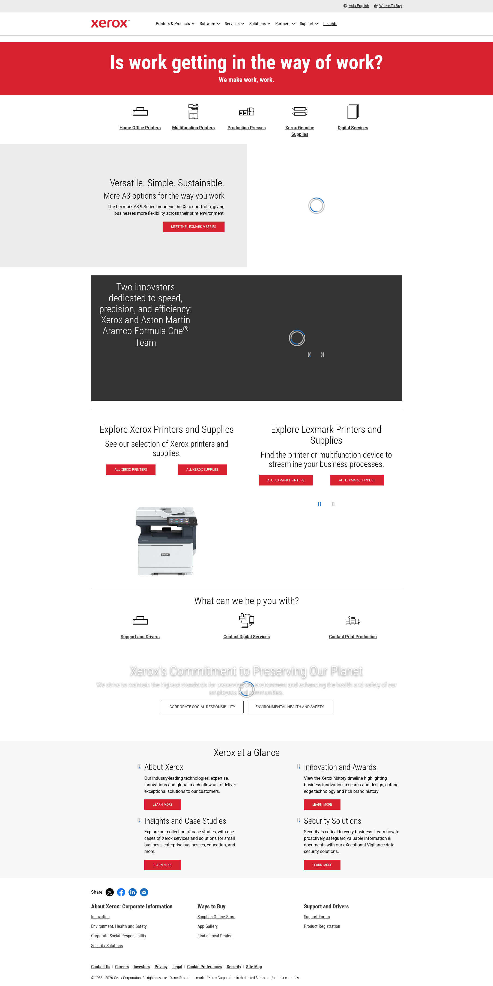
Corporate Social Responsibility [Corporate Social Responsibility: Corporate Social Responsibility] (118, 935)
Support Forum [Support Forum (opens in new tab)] (317, 916)
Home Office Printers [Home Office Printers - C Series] (140, 127)
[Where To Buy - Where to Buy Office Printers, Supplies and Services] (388, 6)
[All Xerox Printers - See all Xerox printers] (131, 469)
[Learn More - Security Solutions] (322, 865)
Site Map (254, 966)
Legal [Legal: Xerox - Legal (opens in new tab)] (177, 966)
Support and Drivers (140, 636)
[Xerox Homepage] (110, 24)
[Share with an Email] (144, 892)
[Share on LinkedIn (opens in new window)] (132, 892)
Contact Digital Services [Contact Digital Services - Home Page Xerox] (246, 636)
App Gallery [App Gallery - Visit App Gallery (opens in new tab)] (208, 926)
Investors (142, 966)
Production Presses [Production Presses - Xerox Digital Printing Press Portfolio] (247, 127)
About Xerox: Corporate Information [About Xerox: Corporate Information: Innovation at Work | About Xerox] (131, 906)
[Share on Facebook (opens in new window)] (121, 892)
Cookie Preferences (204, 966)
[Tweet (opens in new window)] (109, 892)
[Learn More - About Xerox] (162, 804)
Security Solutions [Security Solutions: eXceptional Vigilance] (107, 945)
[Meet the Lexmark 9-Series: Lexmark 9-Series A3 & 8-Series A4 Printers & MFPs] (246, 205)
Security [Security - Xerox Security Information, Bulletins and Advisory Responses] (234, 966)
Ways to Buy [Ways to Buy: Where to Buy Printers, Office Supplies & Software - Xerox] (211, 906)
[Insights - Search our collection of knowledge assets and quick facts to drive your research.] (330, 24)
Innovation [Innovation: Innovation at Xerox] (100, 916)
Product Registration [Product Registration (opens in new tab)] (322, 926)
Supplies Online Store (216, 916)
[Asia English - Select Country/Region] (356, 6)
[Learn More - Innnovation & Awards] (322, 804)
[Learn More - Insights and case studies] (162, 865)
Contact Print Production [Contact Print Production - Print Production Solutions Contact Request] (353, 636)
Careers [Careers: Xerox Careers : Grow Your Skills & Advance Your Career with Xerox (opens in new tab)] (122, 966)
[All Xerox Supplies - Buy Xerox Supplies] (202, 469)
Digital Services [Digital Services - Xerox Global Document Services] (353, 127)
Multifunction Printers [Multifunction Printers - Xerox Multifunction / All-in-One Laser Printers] (193, 127)
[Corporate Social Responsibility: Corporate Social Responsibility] (202, 707)
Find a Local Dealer (215, 935)
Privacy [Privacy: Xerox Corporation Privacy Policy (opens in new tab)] (161, 966)
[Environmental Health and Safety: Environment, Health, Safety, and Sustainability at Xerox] (289, 707)
